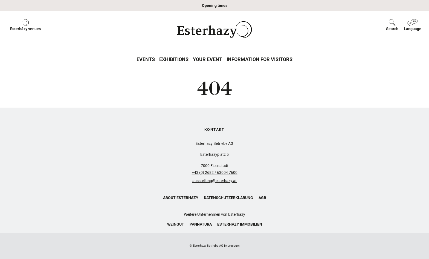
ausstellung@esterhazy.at (214, 181)
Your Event (207, 59)
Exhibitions (174, 59)
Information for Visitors (259, 59)
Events (146, 59)
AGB (262, 197)
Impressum (232, 246)
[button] (25, 29)
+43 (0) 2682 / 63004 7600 (214, 172)
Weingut (175, 224)
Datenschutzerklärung (228, 197)
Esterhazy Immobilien (239, 224)
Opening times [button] (214, 5)
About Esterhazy (180, 197)
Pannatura (201, 224)
